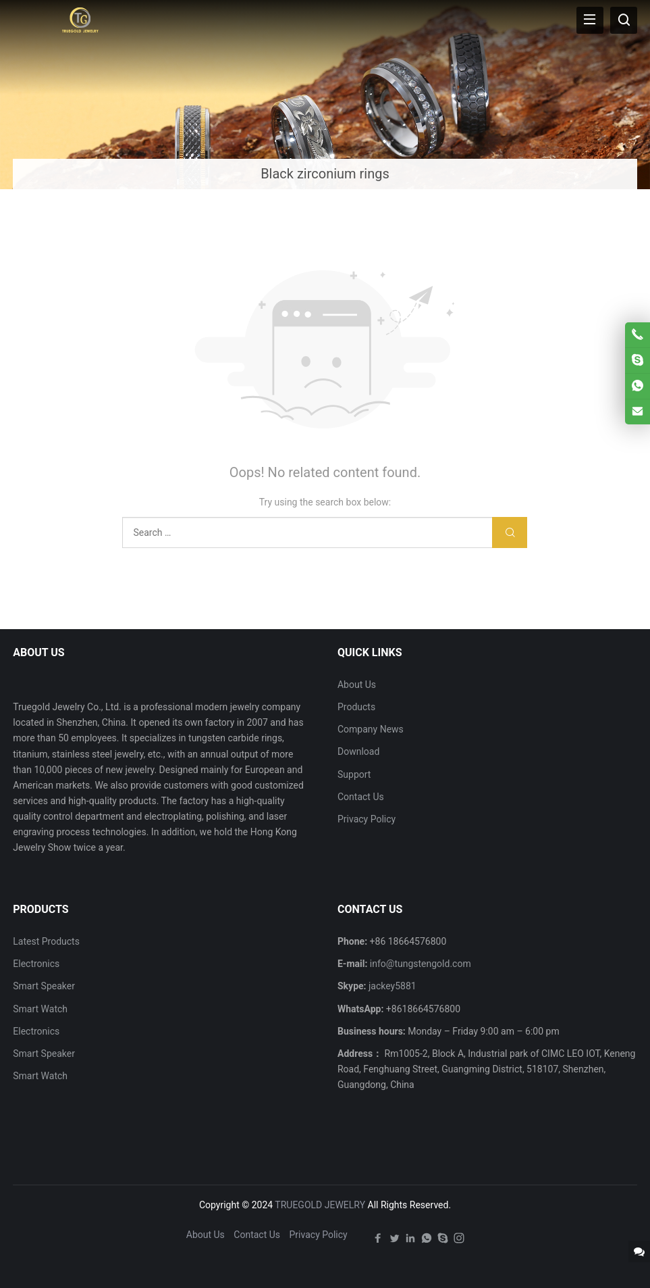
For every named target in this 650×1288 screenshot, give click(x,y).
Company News (370, 729)
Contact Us (360, 796)
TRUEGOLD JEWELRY (320, 1204)
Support (354, 774)
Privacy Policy (366, 819)
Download (358, 751)
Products (356, 706)
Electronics (36, 963)
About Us (356, 684)
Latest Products (46, 941)
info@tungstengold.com (420, 963)
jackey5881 (392, 986)
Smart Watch (40, 1009)
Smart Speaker (44, 986)
